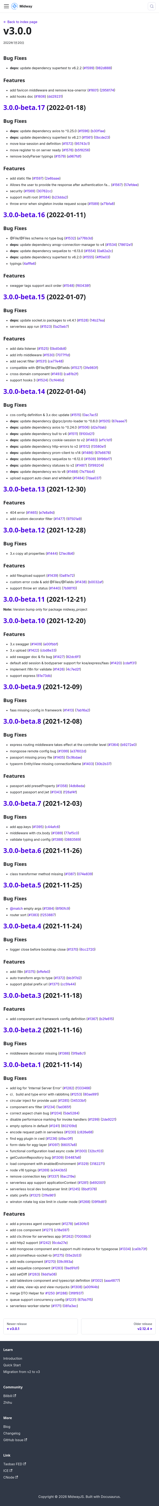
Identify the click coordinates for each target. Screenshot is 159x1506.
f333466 (83, 1088)
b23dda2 (60, 197)
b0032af (95, 582)
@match (16, 908)
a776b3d (85, 238)
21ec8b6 (66, 553)
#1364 (113, 745)
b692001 (97, 1183)
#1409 (36, 644)
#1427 (59, 657)
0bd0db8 (58, 348)
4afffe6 (29, 263)
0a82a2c (105, 251)
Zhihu (7, 1402)
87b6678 (103, 453)
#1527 (76, 368)
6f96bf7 (104, 459)
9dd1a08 (48, 1274)
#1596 (83, 131)
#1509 (90, 459)
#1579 (60, 156)
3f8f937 (76, 1293)
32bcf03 (95, 1151)
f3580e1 (98, 446)
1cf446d (57, 380)
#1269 (43, 1170)
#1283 (57, 1268)
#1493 (56, 374)
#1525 (42, 348)
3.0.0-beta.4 (22, 925)
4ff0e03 (102, 257)
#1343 (56, 792)
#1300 (81, 1151)
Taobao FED (14, 1464)
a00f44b (91, 1287)
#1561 (87, 137)
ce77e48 (56, 361)
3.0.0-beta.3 (22, 995)
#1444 (52, 553)
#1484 (78, 478)
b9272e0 (129, 745)
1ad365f (64, 1107)
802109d (69, 1126)
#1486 (87, 453)
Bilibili (9, 1396)
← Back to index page (20, 22)
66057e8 (69, 1145)
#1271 (47, 1230)
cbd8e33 (48, 650)
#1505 (104, 421)
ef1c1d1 (105, 440)
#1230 (70, 1132)
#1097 (53, 1145)
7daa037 (93, 478)
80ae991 (91, 1094)
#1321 (34, 1195)
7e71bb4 (87, 472)
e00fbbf (50, 644)
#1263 (34, 1274)
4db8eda (77, 786)
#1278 (67, 1224)
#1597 (37, 178)
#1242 (45, 1243)
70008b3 (83, 1236)
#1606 (40, 96)
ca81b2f (71, 374)
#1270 (50, 1262)
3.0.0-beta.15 (24, 296)
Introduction (12, 1358)
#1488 (72, 472)
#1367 (92, 1019)
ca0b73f (139, 1249)
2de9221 (108, 1119)
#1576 (67, 150)
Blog (6, 1427)
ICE (7, 1471)
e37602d (78, 751)
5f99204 (96, 465)
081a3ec (70, 1306)
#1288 (61, 1293)
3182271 (97, 1164)
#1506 (83, 427)
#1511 (73, 434)
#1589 (93, 204)
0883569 (73, 839)
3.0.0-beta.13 (24, 488)
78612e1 (125, 245)
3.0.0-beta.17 (24, 107)
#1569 (29, 191)
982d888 (104, 68)
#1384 (48, 908)
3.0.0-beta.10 (24, 620)
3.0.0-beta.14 (24, 391)
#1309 (58, 1157)
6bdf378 (89, 1189)
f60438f (83, 285)
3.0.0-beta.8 (22, 721)
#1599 (88, 68)
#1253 (76, 1094)
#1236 (51, 1138)
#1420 (116, 663)
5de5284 (71, 1113)
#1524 (42, 380)
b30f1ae (98, 131)
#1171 (56, 1306)
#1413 (68, 710)
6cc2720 (87, 949)
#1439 (52, 575)
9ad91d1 (71, 1268)
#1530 (48, 355)
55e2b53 (73, 1255)
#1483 (92, 440)
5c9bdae (74, 757)
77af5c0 (71, 833)
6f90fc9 (63, 908)
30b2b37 (103, 764)
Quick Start (12, 1365)
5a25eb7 (61, 326)
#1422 (33, 650)
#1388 (57, 839)
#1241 (54, 1126)
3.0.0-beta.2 (22, 1029)
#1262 (67, 1236)
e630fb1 (81, 1224)
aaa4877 (112, 1280)
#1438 (81, 582)
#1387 (70, 874)
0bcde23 (102, 137)
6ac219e (67, 1176)
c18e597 (61, 1230)
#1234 (49, 1107)
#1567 (117, 185)
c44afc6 (52, 827)
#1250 (50, 1293)
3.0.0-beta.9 (22, 686)
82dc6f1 (73, 657)
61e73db (44, 676)
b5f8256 (82, 150)
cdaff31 (130, 663)
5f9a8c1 (78, 1053)
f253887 (48, 915)
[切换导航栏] (6, 6)
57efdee (131, 185)
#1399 (63, 751)
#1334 (125, 1249)
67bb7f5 (85, 1300)
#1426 (59, 669)
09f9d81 (99, 1202)
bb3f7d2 (74, 978)
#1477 (59, 519)
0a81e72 (67, 575)
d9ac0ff (66, 1138)
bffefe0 (43, 972)
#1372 (59, 978)
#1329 (83, 1164)
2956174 (107, 90)
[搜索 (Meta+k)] (152, 6)
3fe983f (90, 368)
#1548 (68, 285)
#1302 (97, 1280)
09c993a (65, 1262)
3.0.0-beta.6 (22, 850)
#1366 (64, 1053)
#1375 (29, 972)
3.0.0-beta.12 (24, 529)
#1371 (54, 984)
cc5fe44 (68, 984)
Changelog (11, 1433)
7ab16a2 (82, 710)
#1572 (67, 144)
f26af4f (70, 792)
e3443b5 (59, 1170)
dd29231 (55, 96)
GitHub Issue (15, 1440)
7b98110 (69, 588)
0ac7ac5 (90, 415)
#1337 (53, 1176)
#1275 (58, 1255)
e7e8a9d (47, 512)
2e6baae (52, 178)
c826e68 (85, 1132)
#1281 (82, 1183)
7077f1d (63, 355)
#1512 (84, 446)
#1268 (84, 1202)
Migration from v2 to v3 (21, 1372)
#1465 (32, 512)
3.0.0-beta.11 (24, 599)
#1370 (72, 949)
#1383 (33, 915)
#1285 (63, 1100)
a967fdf (74, 156)
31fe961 (49, 1195)
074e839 (85, 874)
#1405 (59, 757)
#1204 (56, 1113)
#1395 (37, 827)
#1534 (111, 245)
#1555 (88, 257)
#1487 (81, 465)
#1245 (74, 1189)
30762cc (44, 191)
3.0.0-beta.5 (22, 884)
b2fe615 (106, 1019)
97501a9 (74, 519)
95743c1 (82, 144)
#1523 (46, 326)
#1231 (70, 1300)
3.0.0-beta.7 (22, 803)
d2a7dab (98, 427)
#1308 (76, 1287)
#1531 (41, 361)
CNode (10, 1477)
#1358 (62, 786)
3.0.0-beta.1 (22, 1064)
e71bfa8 (107, 204)
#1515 (75, 415)
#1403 (88, 764)
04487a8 (73, 1157)
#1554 (90, 251)
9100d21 (86, 434)
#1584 (44, 197)
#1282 (68, 1088)
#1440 (55, 588)
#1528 (83, 320)
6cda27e (59, 1243)
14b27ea (97, 320)
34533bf (78, 1100)
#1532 (70, 238)
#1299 (93, 1119)
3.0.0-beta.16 (24, 214)
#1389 (57, 833)
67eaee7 (119, 421)
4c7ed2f (73, 669)
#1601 (93, 90)
